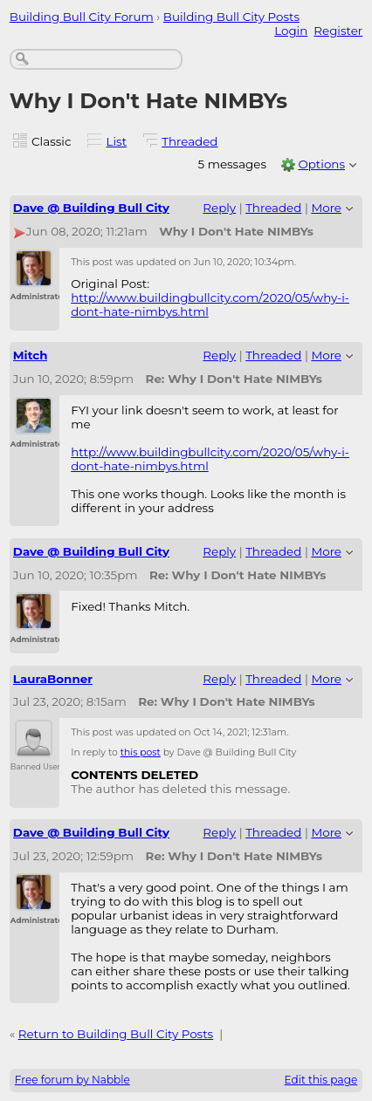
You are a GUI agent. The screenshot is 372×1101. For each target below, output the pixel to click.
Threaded (189, 141)
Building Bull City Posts (231, 17)
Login (290, 31)
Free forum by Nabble (72, 1079)
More (326, 208)
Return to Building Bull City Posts (115, 1034)
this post (141, 752)
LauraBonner (53, 679)
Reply (219, 208)
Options (321, 164)
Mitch (30, 355)
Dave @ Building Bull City (91, 208)
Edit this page (321, 1079)
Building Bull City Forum (82, 17)
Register (337, 31)
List (117, 141)
